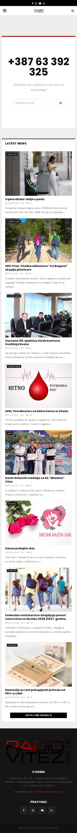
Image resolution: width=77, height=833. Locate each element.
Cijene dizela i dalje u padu (24, 199)
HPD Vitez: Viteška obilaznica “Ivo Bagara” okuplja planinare (36, 268)
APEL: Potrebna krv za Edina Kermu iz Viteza (36, 411)
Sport (10, 433)
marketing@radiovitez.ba (48, 791)
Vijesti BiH (12, 154)
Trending (12, 504)
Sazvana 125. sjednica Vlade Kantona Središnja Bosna (32, 342)
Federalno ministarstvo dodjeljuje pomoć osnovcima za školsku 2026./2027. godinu (35, 617)
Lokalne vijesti (14, 221)
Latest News (15, 143)
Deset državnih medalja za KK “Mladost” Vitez (35, 480)
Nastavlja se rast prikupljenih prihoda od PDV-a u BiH (35, 692)
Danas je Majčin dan (20, 548)
